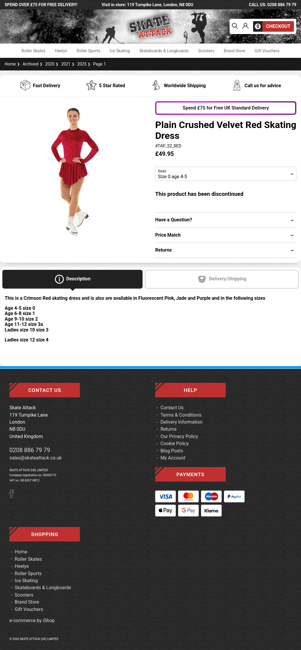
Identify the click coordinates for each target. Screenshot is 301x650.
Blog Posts (171, 451)
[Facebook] (13, 496)
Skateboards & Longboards (164, 50)
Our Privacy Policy (179, 436)
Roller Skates (33, 50)
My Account (172, 458)
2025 (78, 64)
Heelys (61, 50)
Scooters (206, 50)
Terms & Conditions (181, 415)
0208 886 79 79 (29, 450)
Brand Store (234, 50)
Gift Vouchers (267, 50)
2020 (46, 64)
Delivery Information (181, 422)
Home (10, 64)
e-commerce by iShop (32, 620)
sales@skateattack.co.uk (35, 458)
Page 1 (96, 64)
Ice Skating (120, 50)
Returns (168, 429)
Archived (27, 64)
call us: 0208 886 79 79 (272, 4)
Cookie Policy (174, 443)
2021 (62, 64)
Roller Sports (88, 50)
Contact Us (172, 407)
